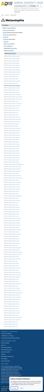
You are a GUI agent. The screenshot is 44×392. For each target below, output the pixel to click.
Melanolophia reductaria (14, 259)
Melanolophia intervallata (14, 182)
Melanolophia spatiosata (14, 283)
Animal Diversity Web (28, 3)
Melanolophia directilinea (14, 128)
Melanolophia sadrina (13, 270)
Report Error (4, 390)
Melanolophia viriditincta (14, 319)
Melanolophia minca (13, 202)
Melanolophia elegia (13, 141)
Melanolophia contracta (14, 110)
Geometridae (10, 50)
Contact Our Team (5, 388)
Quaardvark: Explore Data (7, 356)
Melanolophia (13, 15)
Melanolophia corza (13, 112)
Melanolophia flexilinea (14, 157)
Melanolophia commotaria (14, 99)
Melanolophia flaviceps (14, 155)
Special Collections (5, 352)
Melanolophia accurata (14, 56)
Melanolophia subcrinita (14, 290)
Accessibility (4, 358)
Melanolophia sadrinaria (14, 272)
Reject (21, 388)
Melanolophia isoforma (14, 184)
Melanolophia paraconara (14, 234)
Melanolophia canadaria (14, 85)
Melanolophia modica (13, 209)
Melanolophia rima (13, 261)
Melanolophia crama (13, 114)
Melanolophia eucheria (14, 146)
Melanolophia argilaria (13, 63)
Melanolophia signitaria (14, 277)
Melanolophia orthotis (13, 232)
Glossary (3, 354)
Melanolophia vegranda (14, 313)
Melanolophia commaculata (15, 96)
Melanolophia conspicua (14, 105)
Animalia (7, 15)
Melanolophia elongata (14, 144)
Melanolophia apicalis (13, 60)
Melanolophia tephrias (13, 301)
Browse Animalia (5, 343)
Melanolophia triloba (13, 306)
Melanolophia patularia (14, 238)
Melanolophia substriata (14, 295)
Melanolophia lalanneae (14, 189)
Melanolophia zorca (13, 326)
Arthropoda (6, 39)
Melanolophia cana (13, 83)
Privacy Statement (5, 361)
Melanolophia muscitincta (14, 218)
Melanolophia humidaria (14, 168)
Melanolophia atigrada (13, 65)
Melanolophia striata (13, 286)
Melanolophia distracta (14, 132)
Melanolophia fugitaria (13, 162)
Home (2, 15)
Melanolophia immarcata (14, 175)
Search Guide (17, 11)
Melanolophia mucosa (13, 214)
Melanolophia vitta (12, 322)
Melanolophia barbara (13, 74)
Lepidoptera (10, 46)
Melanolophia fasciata (13, 150)
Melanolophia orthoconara (14, 229)
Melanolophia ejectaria (14, 137)
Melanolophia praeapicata (14, 247)
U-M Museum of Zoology (7, 335)
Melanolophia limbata (13, 191)
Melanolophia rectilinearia (14, 254)
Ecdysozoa (5, 37)
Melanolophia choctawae (14, 94)
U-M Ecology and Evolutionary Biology (10, 338)
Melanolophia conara (13, 101)
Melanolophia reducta (13, 256)
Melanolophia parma (13, 236)
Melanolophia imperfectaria (15, 177)
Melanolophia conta (13, 108)
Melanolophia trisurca (13, 308)
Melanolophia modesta (14, 207)
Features (5, 25)
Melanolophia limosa (13, 193)
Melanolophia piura (13, 245)
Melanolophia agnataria (14, 58)
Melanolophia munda (13, 216)
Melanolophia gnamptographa (15, 164)
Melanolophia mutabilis (14, 220)
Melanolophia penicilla (13, 241)
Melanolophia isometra (14, 186)
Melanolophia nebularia (14, 223)
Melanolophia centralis (14, 92)
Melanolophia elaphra (13, 139)
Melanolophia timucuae (14, 304)
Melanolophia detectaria (14, 121)
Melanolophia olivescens (14, 225)
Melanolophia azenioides (14, 72)
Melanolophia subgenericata (15, 292)
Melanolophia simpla (13, 279)
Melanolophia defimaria (14, 117)
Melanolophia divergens (14, 135)
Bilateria (5, 32)
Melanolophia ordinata (13, 227)
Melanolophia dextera (13, 123)
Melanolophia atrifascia (14, 67)
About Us (3, 345)
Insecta (8, 44)
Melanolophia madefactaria (15, 195)
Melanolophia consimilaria (14, 103)
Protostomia (6, 35)
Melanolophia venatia (13, 315)
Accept (14, 388)
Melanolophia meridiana (14, 200)
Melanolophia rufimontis (14, 268)
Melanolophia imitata (13, 173)
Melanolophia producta (14, 250)
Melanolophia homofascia (14, 166)
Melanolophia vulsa (13, 324)
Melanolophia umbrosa (14, 310)
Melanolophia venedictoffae (15, 317)
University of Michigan (6, 333)
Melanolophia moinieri (13, 211)
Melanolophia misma (13, 204)
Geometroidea (13, 48)
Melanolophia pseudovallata (15, 252)
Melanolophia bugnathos (14, 81)
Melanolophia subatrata (14, 288)
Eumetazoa (5, 30)
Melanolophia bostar (13, 78)
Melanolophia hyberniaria (14, 171)
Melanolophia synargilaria (14, 297)
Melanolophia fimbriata (14, 153)
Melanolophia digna (13, 126)
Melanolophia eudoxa (13, 148)
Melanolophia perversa (14, 243)
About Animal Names (6, 347)
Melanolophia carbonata (14, 87)
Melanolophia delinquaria (14, 119)
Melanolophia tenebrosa (14, 299)
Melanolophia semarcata (14, 274)
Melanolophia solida (13, 281)
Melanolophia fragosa (13, 159)
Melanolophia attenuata (14, 69)
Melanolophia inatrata (13, 180)
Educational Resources (6, 349)
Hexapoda (5, 41)
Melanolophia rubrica (13, 265)
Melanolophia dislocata (14, 130)
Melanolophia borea (13, 76)
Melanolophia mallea (13, 198)
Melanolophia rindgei (13, 263)
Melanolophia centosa (13, 90)
